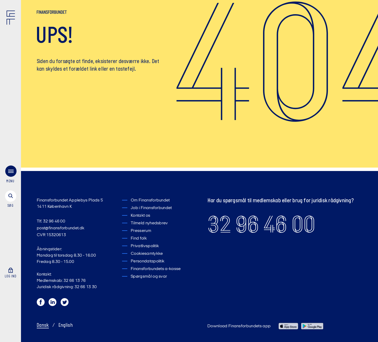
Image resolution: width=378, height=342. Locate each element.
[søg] (10, 196)
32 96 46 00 (261, 225)
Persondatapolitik (147, 261)
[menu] (10, 172)
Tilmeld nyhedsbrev (149, 223)
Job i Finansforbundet (151, 208)
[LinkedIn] (53, 303)
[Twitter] (65, 303)
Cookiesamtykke (147, 254)
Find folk (139, 238)
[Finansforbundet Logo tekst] (52, 13)
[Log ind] (10, 268)
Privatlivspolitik (145, 246)
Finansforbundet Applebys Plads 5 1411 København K (70, 203)
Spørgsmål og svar (149, 276)
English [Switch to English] (66, 325)
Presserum (141, 231)
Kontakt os (140, 216)
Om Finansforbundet (150, 200)
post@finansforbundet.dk (60, 228)
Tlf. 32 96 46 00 (51, 221)
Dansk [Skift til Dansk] (43, 325)
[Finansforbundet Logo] (12, 19)
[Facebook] (41, 303)
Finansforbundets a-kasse (156, 269)
